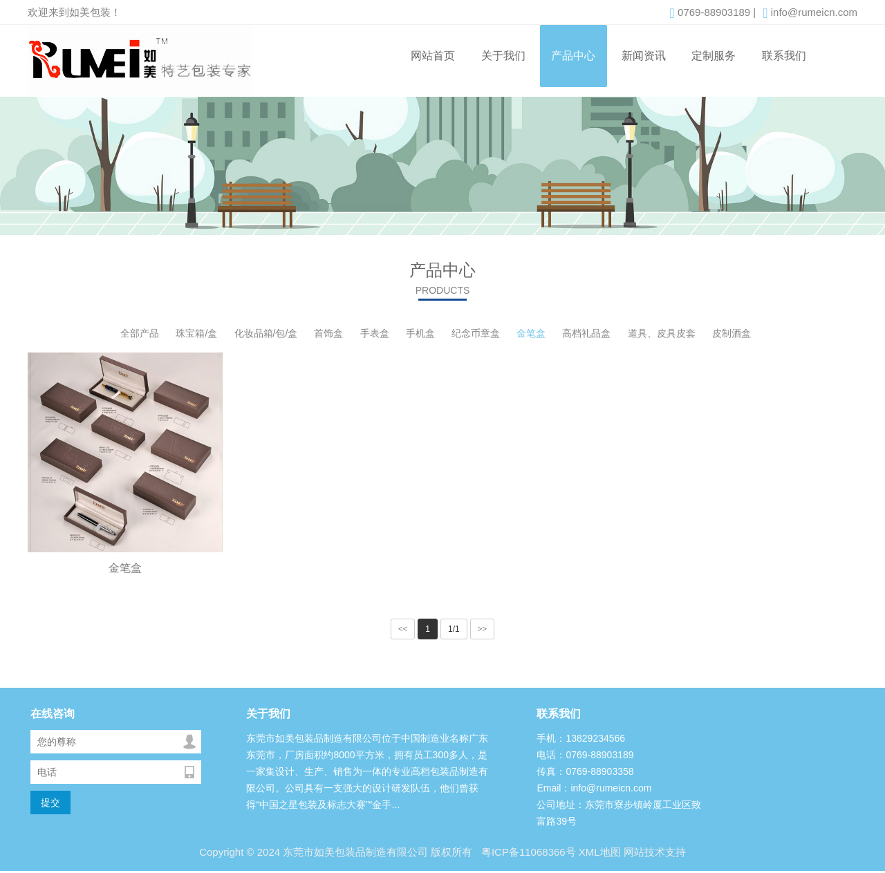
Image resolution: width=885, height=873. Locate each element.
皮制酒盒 (731, 333)
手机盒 (420, 333)
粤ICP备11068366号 (527, 852)
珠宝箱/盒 (196, 333)
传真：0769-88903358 (585, 771)
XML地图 (600, 852)
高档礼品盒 (586, 333)
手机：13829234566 (581, 738)
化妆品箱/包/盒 (266, 333)
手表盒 (374, 333)
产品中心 (573, 56)
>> (482, 629)
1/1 (454, 629)
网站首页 (433, 56)
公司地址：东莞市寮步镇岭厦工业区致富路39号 (619, 813)
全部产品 (139, 333)
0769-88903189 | (713, 13)
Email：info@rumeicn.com (594, 788)
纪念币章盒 (475, 333)
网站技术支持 (655, 852)
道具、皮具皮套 (662, 333)
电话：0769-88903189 (585, 754)
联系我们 (784, 56)
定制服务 (713, 56)
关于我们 (503, 56)
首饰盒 (328, 333)
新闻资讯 (644, 56)
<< (403, 629)
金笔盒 (531, 333)
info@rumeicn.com (810, 13)
